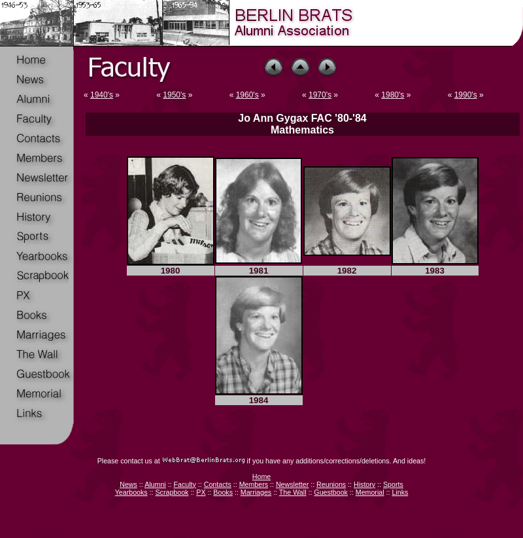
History (364, 484)
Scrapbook (171, 492)
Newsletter (292, 484)
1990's (465, 94)
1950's (174, 94)
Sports (393, 484)
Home (261, 476)
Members (253, 484)
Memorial (370, 492)
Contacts (217, 484)
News (128, 484)
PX (200, 492)
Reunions (331, 484)
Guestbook (331, 492)
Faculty (185, 484)
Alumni (155, 484)
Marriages (256, 492)
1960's (247, 94)
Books (223, 492)
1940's (101, 94)
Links (400, 492)
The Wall (293, 492)
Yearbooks (131, 492)
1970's (320, 94)
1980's (392, 94)
